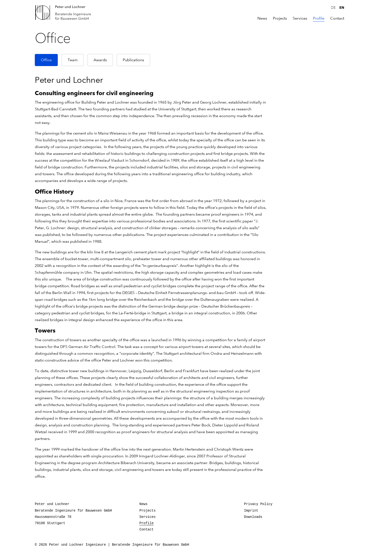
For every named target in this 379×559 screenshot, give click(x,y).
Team (73, 60)
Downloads (253, 517)
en (341, 7)
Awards (100, 60)
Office (46, 60)
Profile (318, 18)
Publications (133, 60)
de (333, 7)
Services (300, 18)
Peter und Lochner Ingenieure (65, 12)
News (262, 18)
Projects (280, 18)
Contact (337, 18)
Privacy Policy (258, 504)
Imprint (251, 511)
